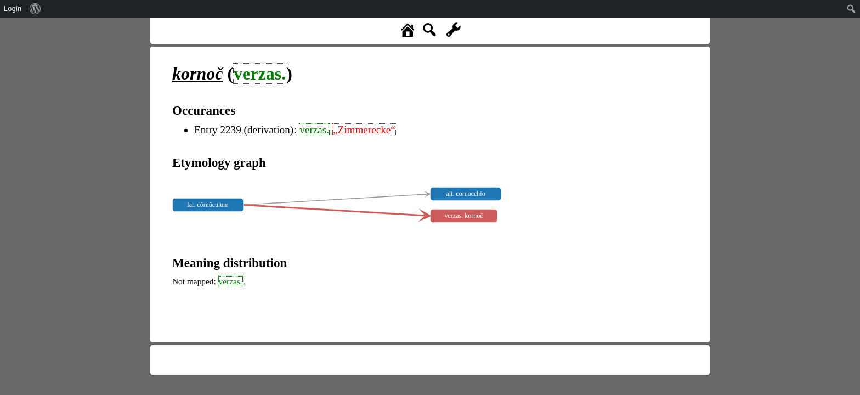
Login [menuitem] (12, 8)
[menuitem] (35, 9)
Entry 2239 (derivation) (243, 130)
